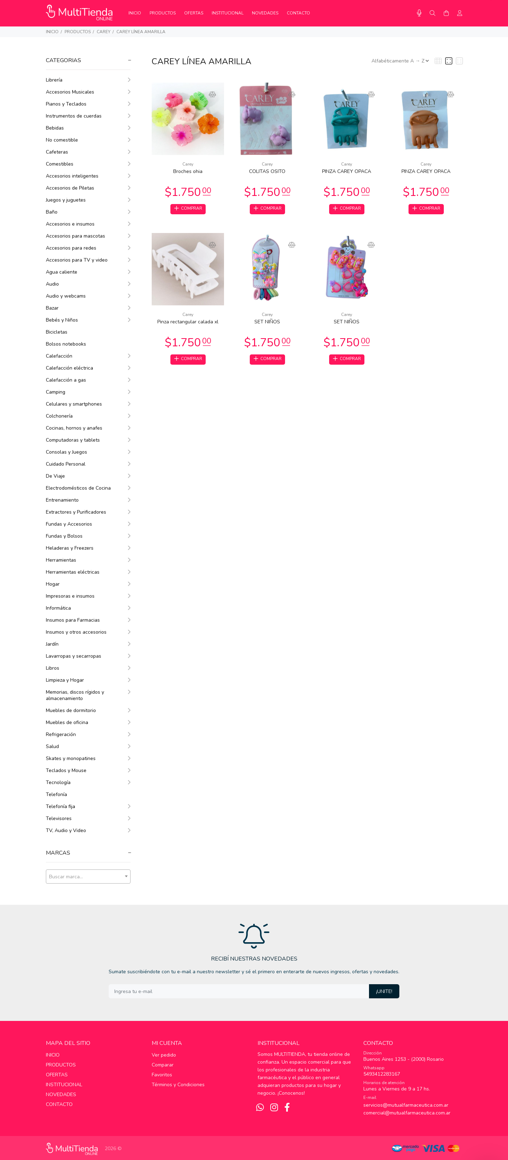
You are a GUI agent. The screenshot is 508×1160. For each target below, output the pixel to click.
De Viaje (88, 476)
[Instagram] (274, 1107)
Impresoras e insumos (88, 596)
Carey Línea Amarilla (140, 32)
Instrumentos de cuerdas (88, 116)
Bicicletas (56, 332)
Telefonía (56, 794)
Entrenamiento (88, 500)
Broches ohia (187, 171)
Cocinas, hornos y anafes (88, 428)
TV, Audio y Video (88, 830)
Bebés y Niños (88, 320)
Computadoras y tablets (88, 440)
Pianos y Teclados (88, 104)
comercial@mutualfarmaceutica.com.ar (406, 1113)
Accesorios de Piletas (88, 188)
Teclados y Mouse (88, 770)
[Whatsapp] (260, 1107)
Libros (88, 668)
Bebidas (88, 128)
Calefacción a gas (88, 380)
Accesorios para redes (88, 248)
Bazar (88, 308)
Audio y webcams (88, 296)
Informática (88, 608)
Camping (88, 392)
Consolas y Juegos (88, 452)
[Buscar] (432, 13)
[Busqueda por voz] (419, 13)
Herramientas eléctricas (88, 572)
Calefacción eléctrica (88, 368)
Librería (88, 80)
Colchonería (88, 416)
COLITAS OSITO (267, 171)
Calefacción (88, 356)
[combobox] (88, 876)
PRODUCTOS (78, 32)
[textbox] (88, 877)
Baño (88, 212)
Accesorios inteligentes (88, 176)
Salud (88, 746)
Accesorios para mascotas (88, 236)
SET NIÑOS (267, 323)
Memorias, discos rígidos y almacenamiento (88, 695)
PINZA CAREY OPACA (346, 171)
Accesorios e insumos (88, 224)
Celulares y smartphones (88, 404)
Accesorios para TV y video (88, 260)
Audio (88, 284)
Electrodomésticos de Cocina (88, 488)
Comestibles (88, 164)
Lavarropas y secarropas (88, 656)
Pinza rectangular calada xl (187, 323)
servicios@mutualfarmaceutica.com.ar (405, 1105)
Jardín (88, 644)
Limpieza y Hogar (88, 680)
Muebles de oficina (88, 722)
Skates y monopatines (88, 758)
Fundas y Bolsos (88, 536)
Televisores (88, 818)
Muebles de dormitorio (88, 710)
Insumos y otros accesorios (88, 632)
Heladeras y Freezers (88, 548)
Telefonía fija (88, 806)
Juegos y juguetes (88, 200)
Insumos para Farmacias (88, 620)
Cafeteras (88, 152)
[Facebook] (287, 1107)
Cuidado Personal (88, 464)
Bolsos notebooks (66, 344)
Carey (103, 32)
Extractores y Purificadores (88, 512)
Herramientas (88, 560)
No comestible (88, 140)
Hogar (88, 584)
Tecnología (88, 782)
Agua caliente (88, 272)
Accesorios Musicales (88, 92)
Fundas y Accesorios (88, 524)
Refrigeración (88, 734)
